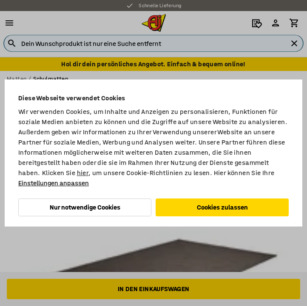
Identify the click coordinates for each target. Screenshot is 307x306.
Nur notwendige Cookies (85, 207)
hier (83, 173)
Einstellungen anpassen (53, 183)
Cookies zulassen (222, 207)
